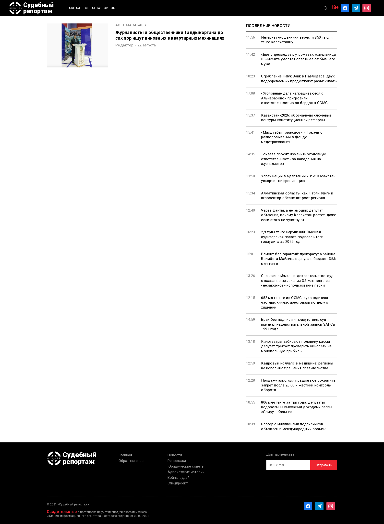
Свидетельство (62, 511)
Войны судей (179, 477)
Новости (175, 455)
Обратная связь (100, 8)
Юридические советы (186, 466)
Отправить (324, 465)
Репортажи (177, 461)
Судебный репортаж (31, 8)
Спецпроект (178, 483)
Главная (72, 8)
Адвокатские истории (186, 472)
